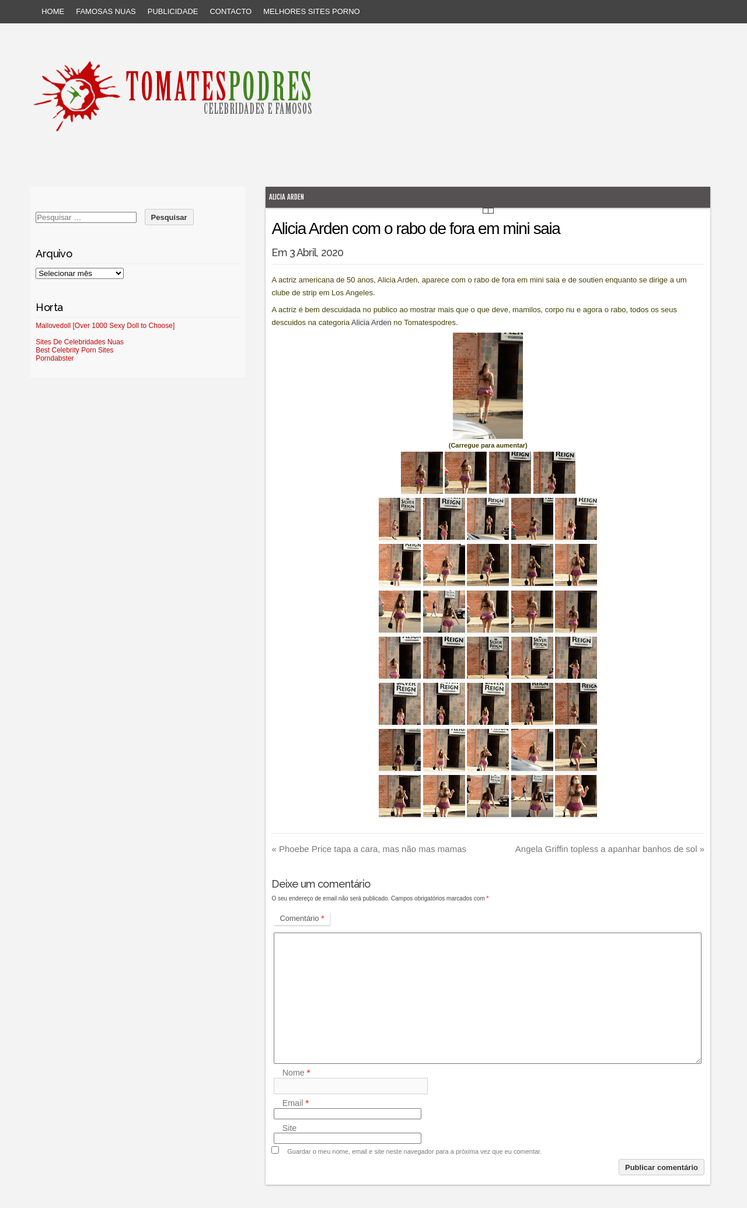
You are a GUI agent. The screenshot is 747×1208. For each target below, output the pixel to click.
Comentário (302, 918)
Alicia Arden (286, 197)
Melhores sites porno (311, 11)
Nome (296, 1073)
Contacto (231, 11)
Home (52, 11)
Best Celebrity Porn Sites (74, 350)
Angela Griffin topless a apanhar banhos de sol (609, 849)
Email (295, 1103)
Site (289, 1128)
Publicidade (173, 11)
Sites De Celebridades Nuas (80, 342)
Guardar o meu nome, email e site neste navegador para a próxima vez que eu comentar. (414, 1151)
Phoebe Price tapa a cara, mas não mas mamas (368, 849)
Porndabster (55, 358)
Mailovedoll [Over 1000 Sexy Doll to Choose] (105, 326)
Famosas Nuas (106, 11)
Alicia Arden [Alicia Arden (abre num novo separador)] (371, 322)
